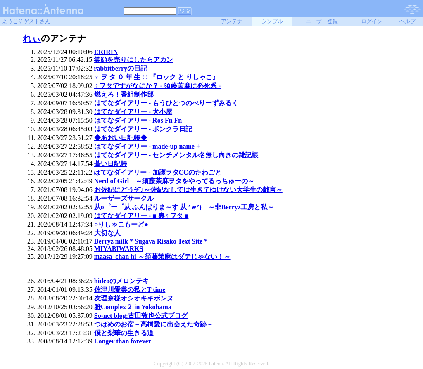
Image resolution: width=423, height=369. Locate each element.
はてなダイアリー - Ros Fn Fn (138, 120)
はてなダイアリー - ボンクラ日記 (143, 128)
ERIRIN (106, 51)
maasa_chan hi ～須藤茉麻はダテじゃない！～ (162, 256)
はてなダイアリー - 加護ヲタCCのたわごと (157, 172)
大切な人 (107, 233)
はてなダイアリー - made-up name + (147, 146)
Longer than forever (122, 341)
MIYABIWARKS (118, 248)
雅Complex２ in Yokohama (132, 306)
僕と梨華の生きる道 (124, 332)
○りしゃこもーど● (121, 224)
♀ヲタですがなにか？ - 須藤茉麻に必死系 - (157, 85)
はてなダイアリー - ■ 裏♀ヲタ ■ (141, 215)
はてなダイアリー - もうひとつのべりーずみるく (166, 102)
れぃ (32, 38)
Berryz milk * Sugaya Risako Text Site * (150, 241)
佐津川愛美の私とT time (130, 289)
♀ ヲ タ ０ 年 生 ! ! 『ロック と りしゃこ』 (156, 76)
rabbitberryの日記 (120, 68)
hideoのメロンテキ (121, 280)
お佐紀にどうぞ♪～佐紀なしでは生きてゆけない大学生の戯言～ (188, 189)
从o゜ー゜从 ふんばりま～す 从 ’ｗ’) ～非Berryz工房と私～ (184, 207)
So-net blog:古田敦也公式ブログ (141, 315)
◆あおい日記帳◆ (120, 137)
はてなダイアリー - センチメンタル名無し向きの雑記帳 (176, 154)
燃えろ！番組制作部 (124, 94)
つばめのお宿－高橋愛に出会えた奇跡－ (153, 324)
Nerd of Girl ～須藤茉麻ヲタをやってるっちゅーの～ (174, 180)
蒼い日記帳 (110, 163)
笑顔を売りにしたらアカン (133, 59)
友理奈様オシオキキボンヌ (133, 298)
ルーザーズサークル (124, 198)
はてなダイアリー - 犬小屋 (133, 111)
